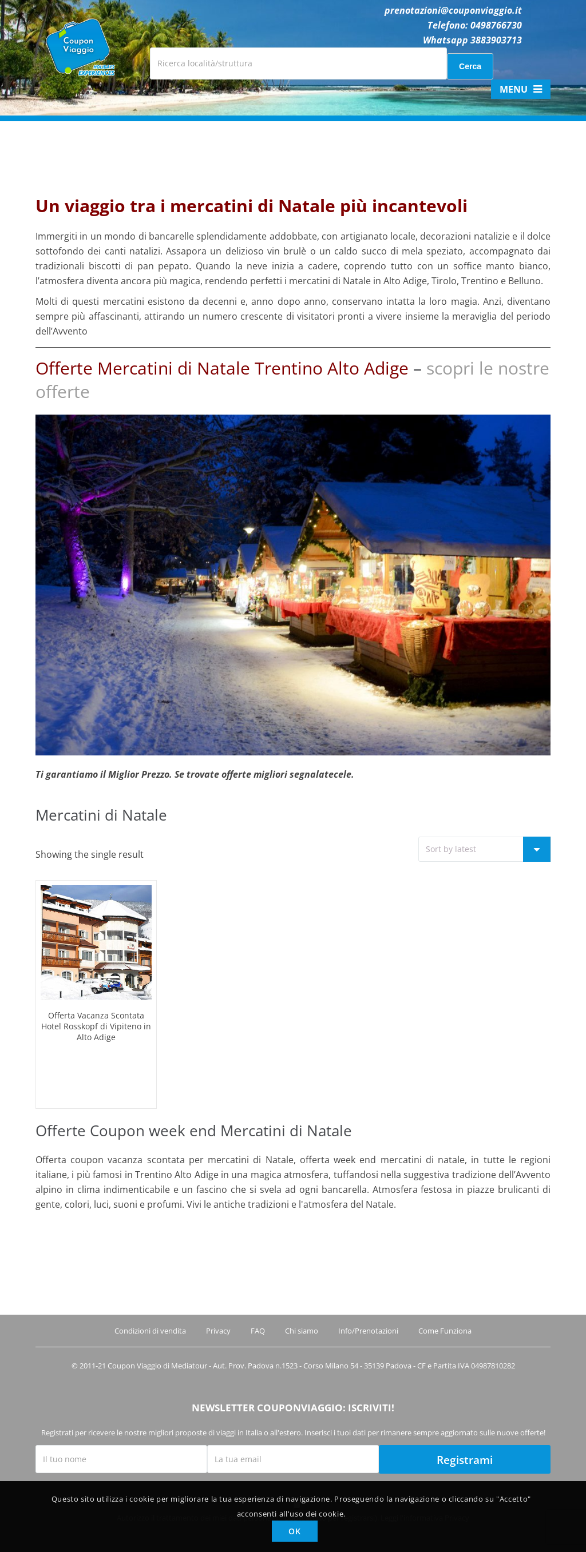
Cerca (470, 66)
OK (294, 1531)
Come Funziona (445, 1331)
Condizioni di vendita (150, 1331)
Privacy (218, 1331)
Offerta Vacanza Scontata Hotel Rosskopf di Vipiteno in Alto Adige (96, 1026)
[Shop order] (484, 849)
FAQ (258, 1331)
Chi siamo (301, 1331)
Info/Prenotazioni (368, 1331)
